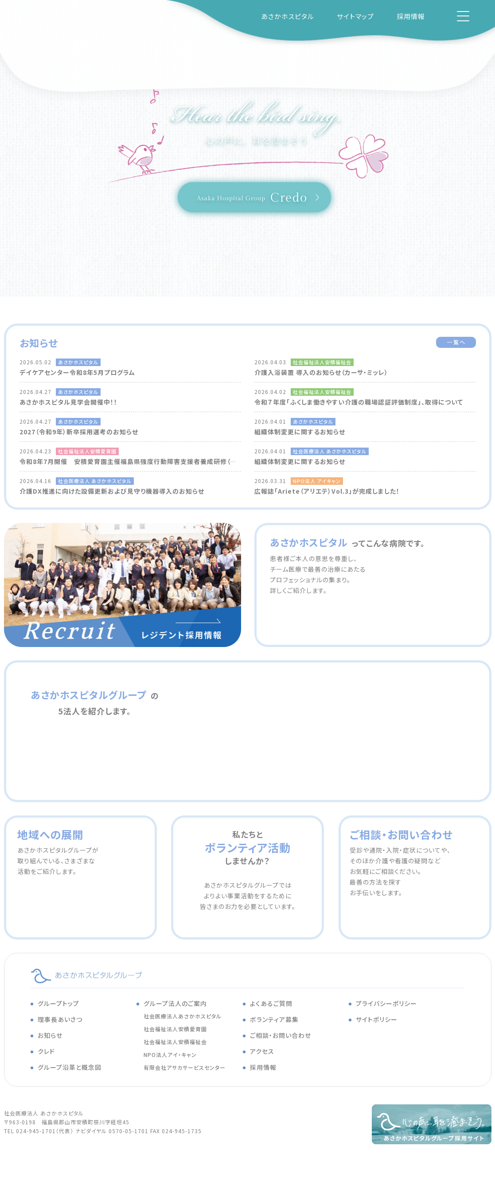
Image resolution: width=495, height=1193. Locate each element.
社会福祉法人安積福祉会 (175, 1041)
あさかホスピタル (287, 16)
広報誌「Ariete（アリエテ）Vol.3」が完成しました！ (327, 491)
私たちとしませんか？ (247, 847)
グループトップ (58, 1003)
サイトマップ (355, 16)
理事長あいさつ (60, 1019)
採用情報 (411, 16)
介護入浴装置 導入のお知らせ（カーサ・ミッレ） (321, 372)
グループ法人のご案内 (175, 1003)
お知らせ (50, 1035)
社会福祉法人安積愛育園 (175, 1029)
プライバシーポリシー (386, 1003)
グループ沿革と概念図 (69, 1067)
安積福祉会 (88, 760)
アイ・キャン (234, 760)
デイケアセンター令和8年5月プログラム (77, 372)
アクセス (262, 1051)
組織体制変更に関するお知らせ (299, 431)
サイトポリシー (377, 1019)
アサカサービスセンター (385, 760)
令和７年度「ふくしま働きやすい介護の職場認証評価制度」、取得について (358, 402)
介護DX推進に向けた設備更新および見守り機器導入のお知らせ (111, 491)
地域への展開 (50, 834)
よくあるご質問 (271, 1003)
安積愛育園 (403, 702)
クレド (46, 1051)
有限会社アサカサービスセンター (185, 1067)
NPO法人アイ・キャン (170, 1054)
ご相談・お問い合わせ (401, 834)
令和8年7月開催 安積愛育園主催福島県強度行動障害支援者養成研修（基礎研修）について (152, 461)
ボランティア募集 (274, 1019)
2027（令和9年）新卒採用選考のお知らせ (78, 431)
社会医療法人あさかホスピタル (183, 1016)
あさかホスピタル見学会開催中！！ (68, 402)
